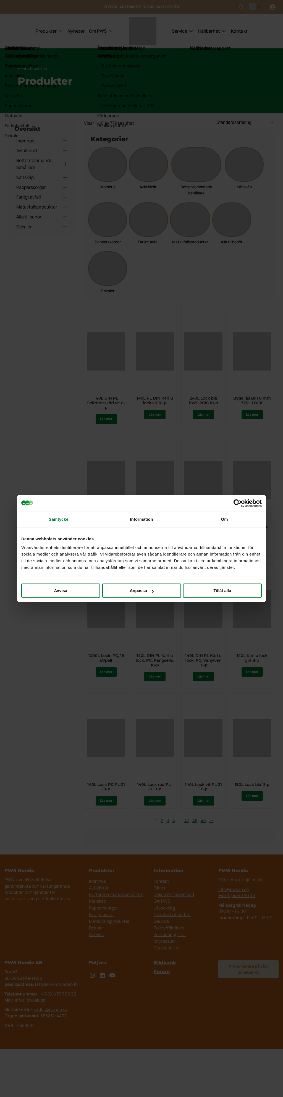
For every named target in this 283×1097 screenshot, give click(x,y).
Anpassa (142, 590)
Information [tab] (141, 519)
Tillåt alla (222, 590)
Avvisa (60, 590)
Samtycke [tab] (59, 519)
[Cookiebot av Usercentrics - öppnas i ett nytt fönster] (237, 503)
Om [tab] (224, 519)
